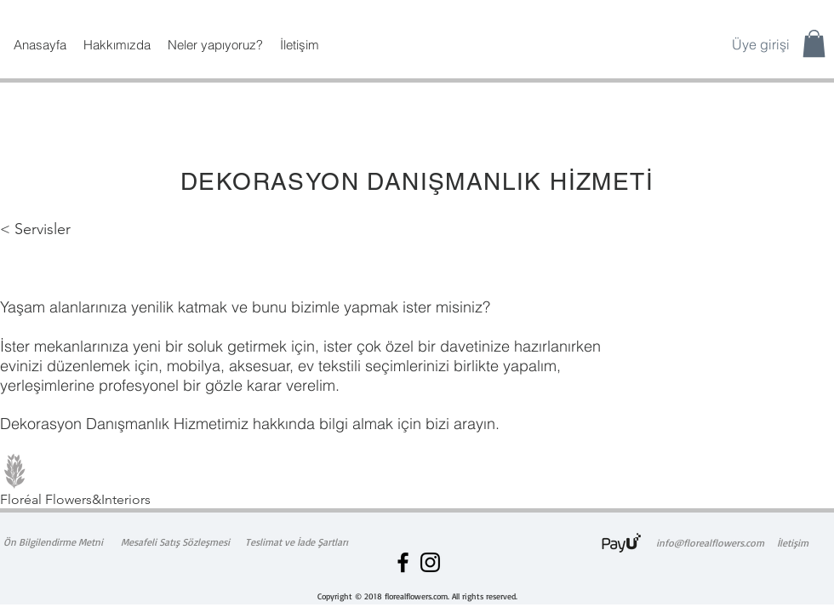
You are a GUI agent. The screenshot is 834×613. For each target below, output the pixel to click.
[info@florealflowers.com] (709, 543)
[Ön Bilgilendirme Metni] (53, 542)
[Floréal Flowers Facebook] (403, 562)
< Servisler (35, 229)
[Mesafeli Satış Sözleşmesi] (175, 542)
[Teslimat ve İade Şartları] (296, 542)
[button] (814, 43)
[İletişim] (792, 543)
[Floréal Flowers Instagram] (430, 562)
